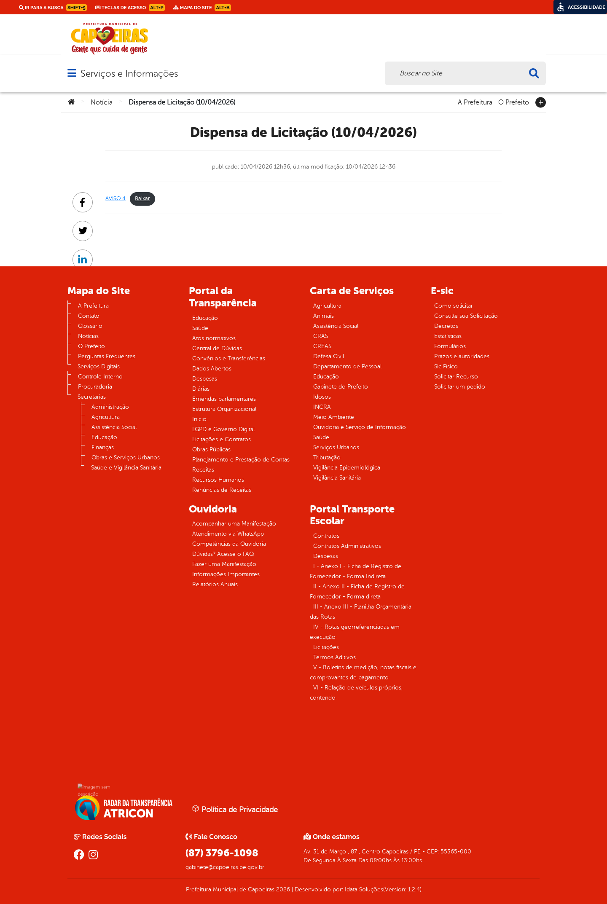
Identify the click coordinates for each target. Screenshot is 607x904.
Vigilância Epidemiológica (346, 467)
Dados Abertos (211, 368)
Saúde (200, 328)
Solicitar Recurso (456, 376)
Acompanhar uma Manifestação (234, 523)
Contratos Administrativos (347, 546)
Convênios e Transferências (228, 358)
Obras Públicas (211, 449)
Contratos (326, 536)
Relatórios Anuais (215, 584)
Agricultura (105, 417)
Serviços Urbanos (336, 447)
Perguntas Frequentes (106, 356)
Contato (88, 316)
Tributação (327, 457)
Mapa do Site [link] (202, 8)
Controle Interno (100, 376)
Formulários (450, 346)
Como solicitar (453, 306)
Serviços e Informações (129, 73)
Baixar (142, 198)
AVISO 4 (115, 198)
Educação (104, 437)
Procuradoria (95, 387)
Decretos (446, 326)
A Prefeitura (475, 102)
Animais (323, 316)
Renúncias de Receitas (221, 490)
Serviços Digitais (99, 366)
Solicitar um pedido (459, 387)
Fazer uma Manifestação (224, 564)
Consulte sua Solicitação (466, 316)
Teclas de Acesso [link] (130, 8)
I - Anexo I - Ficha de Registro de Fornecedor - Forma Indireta (355, 571)
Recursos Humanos (218, 480)
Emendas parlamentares (224, 399)
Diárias (200, 389)
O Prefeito (513, 102)
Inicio (199, 419)
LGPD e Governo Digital (223, 429)
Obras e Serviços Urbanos (125, 457)
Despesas (204, 379)
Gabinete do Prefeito (340, 387)
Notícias (88, 336)
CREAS (322, 346)
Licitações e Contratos (221, 439)
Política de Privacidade (235, 809)
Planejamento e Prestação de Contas (241, 459)
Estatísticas (448, 336)
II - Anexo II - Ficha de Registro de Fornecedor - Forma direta (357, 591)
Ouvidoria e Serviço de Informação (359, 427)
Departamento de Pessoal (347, 366)
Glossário (90, 326)
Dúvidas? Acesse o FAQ (223, 554)
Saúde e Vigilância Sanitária (126, 467)
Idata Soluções (364, 889)
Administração (110, 407)
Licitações (326, 647)
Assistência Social (114, 427)
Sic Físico (446, 366)
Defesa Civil (328, 356)
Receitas (203, 470)
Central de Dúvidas (217, 348)
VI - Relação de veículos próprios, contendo (356, 692)
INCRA (322, 407)
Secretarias (92, 397)
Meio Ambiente (333, 417)
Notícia (102, 102)
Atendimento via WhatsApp (228, 534)
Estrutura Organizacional (224, 409)
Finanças (102, 447)
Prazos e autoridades (461, 356)
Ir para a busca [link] (53, 8)
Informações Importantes (226, 574)
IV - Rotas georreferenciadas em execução (355, 632)
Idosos (322, 397)
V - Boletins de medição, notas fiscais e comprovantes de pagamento (363, 672)
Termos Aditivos (334, 657)
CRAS (320, 336)
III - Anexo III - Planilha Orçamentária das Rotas (360, 612)
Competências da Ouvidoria (229, 544)
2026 (282, 889)
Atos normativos (214, 338)
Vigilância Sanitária (337, 478)
